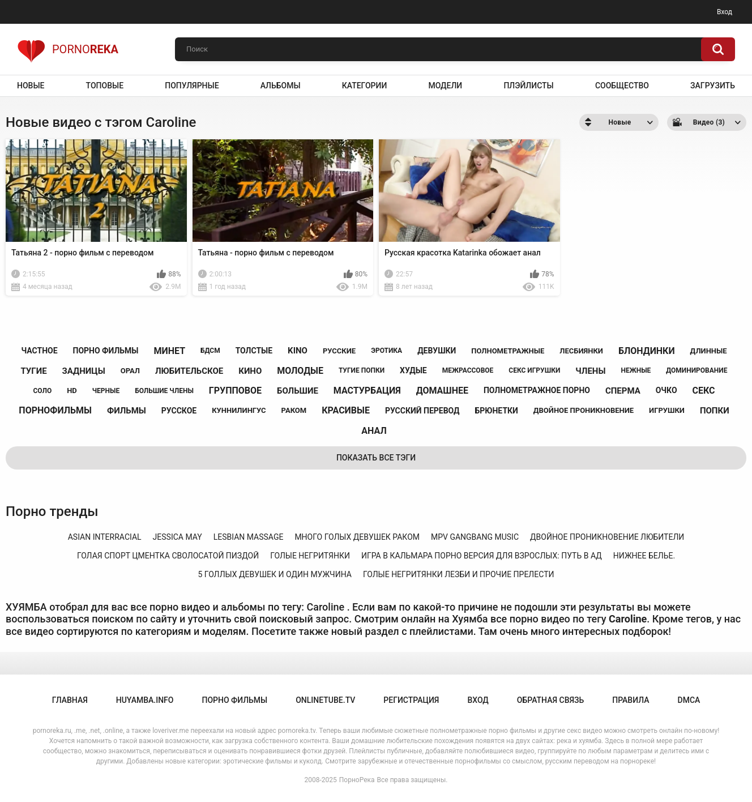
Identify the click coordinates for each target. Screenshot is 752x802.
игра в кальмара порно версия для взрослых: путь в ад (481, 555)
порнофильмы (55, 410)
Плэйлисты (528, 85)
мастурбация (367, 390)
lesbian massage (248, 536)
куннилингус (239, 410)
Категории (364, 85)
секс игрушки (534, 370)
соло (42, 391)
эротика (386, 351)
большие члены (164, 391)
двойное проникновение (583, 410)
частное (39, 350)
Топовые (104, 85)
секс (704, 390)
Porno (67, 49)
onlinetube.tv (325, 700)
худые (413, 370)
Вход (724, 12)
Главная (70, 700)
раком (294, 410)
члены (590, 371)
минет (169, 350)
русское (178, 410)
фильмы (126, 411)
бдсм (210, 351)
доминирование (696, 370)
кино (250, 371)
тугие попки (361, 370)
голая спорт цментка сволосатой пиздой (168, 555)
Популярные (192, 85)
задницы (83, 371)
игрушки (667, 410)
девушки (436, 350)
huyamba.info (145, 700)
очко (666, 390)
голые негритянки (310, 555)
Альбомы (280, 85)
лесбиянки (581, 351)
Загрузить (712, 85)
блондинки (646, 350)
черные (105, 391)
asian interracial (105, 536)
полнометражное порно (537, 390)
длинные (708, 351)
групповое (235, 390)
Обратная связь (550, 700)
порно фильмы (106, 350)
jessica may (177, 536)
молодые (300, 370)
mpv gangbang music (475, 536)
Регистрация (411, 700)
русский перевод (422, 410)
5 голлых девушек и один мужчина (275, 574)
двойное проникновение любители (607, 536)
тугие (34, 371)
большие (297, 391)
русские (339, 351)
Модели (445, 85)
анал (373, 430)
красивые (346, 410)
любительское (189, 371)
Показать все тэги (376, 457)
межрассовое (468, 370)
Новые (30, 85)
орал (130, 370)
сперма (622, 391)
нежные (636, 370)
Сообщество (622, 85)
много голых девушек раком (357, 536)
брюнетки (496, 410)
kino (297, 350)
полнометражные (507, 351)
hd (72, 390)
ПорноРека (357, 780)
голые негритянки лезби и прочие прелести (458, 574)
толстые (254, 350)
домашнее (442, 390)
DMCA (689, 700)
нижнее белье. (644, 555)
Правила (630, 700)
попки (714, 411)
